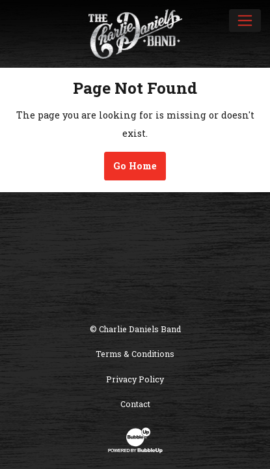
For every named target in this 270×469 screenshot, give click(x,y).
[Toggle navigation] (245, 20)
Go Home (135, 166)
